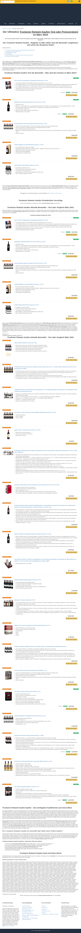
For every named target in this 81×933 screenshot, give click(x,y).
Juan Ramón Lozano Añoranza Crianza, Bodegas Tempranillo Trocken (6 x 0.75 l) (35, 412)
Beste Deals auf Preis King (54, 193)
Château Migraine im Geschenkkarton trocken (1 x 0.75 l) (28, 144)
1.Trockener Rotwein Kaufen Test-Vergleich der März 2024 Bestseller (20, 50)
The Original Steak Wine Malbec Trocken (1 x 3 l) (26, 786)
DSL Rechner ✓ (52, 23)
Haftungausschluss (46, 911)
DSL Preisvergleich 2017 (27, 913)
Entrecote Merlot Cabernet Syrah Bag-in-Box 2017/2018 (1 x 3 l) (30, 670)
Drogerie (9, 28)
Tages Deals (70, 23)
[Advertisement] (40, 12)
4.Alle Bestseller (8, 53)
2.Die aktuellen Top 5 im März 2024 (12, 51)
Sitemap (43, 906)
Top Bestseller (46, 61)
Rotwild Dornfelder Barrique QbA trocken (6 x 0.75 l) (27, 579)
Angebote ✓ (43, 23)
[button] (15, 23)
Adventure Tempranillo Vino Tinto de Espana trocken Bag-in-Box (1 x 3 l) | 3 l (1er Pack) (36, 484)
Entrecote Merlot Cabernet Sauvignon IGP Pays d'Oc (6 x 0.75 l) (30, 123)
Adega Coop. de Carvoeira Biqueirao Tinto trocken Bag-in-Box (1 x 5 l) (32, 625)
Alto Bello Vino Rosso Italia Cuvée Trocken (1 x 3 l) (27, 691)
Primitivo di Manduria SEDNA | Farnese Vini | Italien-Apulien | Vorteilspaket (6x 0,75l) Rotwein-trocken (40, 646)
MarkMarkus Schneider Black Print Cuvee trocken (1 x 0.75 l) (29, 102)
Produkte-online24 (64, 188)
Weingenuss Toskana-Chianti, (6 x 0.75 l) (24, 600)
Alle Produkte (13, 23)
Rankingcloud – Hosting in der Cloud (50, 914)
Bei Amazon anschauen (72, 95)
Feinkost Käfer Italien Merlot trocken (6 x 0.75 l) (26, 165)
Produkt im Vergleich (9, 925)
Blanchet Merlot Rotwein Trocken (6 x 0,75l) (25, 342)
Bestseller (61, 61)
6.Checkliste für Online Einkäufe (12, 56)
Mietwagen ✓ (36, 23)
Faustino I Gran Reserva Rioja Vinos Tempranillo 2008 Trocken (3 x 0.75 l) (33, 761)
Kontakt (43, 912)
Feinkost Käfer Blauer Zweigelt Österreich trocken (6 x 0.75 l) (30, 715)
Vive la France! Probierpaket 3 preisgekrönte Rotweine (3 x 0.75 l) (31, 80)
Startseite (4, 28)
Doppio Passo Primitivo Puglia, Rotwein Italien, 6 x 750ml (29, 735)
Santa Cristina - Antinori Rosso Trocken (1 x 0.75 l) (27, 430)
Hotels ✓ (29, 23)
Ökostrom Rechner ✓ (61, 23)
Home (5, 23)
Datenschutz (44, 907)
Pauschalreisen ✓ (21, 23)
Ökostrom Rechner (26, 906)
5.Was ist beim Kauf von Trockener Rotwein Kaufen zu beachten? (19, 55)
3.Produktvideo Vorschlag (10, 52)
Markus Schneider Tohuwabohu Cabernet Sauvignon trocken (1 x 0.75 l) (32, 534)
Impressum (44, 909)
